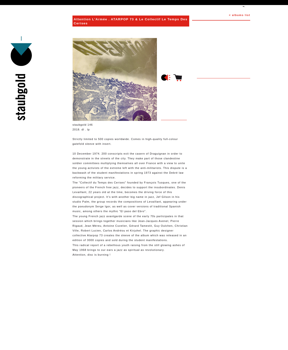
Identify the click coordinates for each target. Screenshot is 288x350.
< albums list (239, 15)
